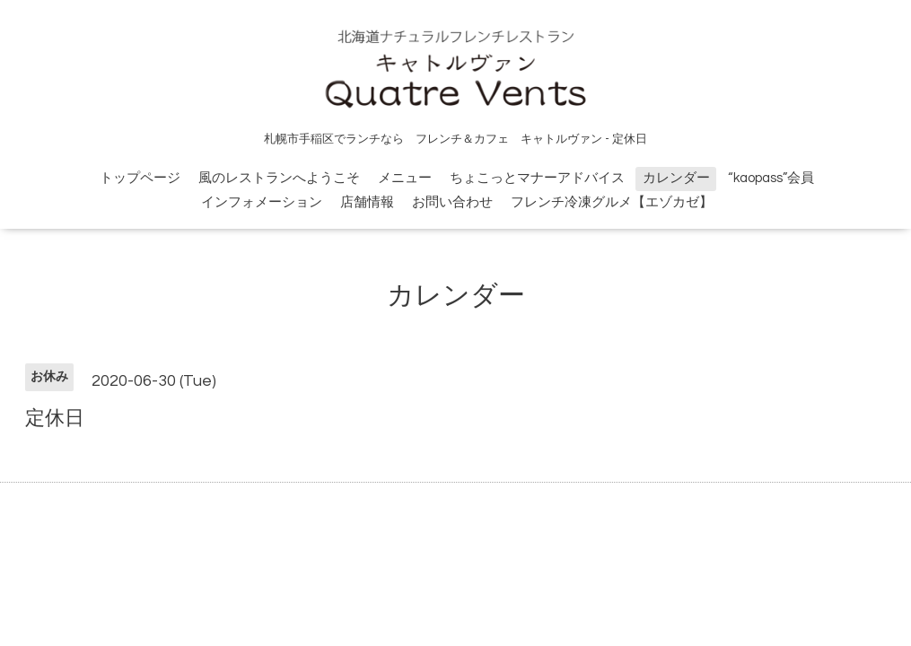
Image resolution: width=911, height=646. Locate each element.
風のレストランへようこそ (279, 178)
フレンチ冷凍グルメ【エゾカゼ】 (612, 202)
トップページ (140, 178)
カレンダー (676, 178)
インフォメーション (261, 202)
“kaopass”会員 (771, 178)
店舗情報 (367, 202)
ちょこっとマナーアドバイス (537, 178)
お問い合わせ (452, 202)
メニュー (405, 178)
